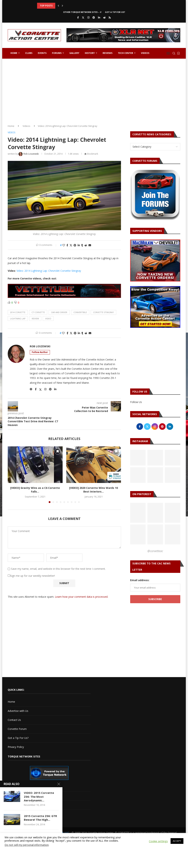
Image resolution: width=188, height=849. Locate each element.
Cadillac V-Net (16, 787)
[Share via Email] (89, 245)
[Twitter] (83, 17)
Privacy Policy (16, 747)
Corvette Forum (17, 729)
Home (13, 53)
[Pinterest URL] (138, 513)
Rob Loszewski (40, 346)
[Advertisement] (94, 90)
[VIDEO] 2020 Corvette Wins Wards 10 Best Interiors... (93, 489)
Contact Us (14, 720)
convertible (80, 312)
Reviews (107, 53)
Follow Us (136, 402)
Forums (57, 53)
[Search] (174, 53)
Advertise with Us (18, 711)
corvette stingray (103, 312)
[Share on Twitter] (71, 245)
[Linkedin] (99, 17)
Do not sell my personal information (27, 845)
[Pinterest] (94, 17)
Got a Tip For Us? (115, 12)
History (90, 53)
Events (42, 53)
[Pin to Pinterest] (75, 245)
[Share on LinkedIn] (79, 245)
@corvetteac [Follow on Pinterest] (155, 551)
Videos (145, 53)
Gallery (74, 53)
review (35, 318)
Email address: (139, 580)
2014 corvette (17, 312)
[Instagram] (88, 17)
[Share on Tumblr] (82, 245)
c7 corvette (38, 312)
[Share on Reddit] (85, 245)
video (48, 318)
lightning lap (18, 318)
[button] (58, 6)
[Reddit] (104, 17)
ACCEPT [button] (177, 841)
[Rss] (110, 17)
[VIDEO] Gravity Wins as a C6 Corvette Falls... (35, 489)
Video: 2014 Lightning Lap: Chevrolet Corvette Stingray (49, 270)
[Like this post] (63, 245)
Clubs (28, 53)
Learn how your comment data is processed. (81, 596)
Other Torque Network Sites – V (82, 12)
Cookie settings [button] (158, 841)
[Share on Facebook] (67, 245)
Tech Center (125, 53)
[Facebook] (78, 17)
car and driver (59, 312)
